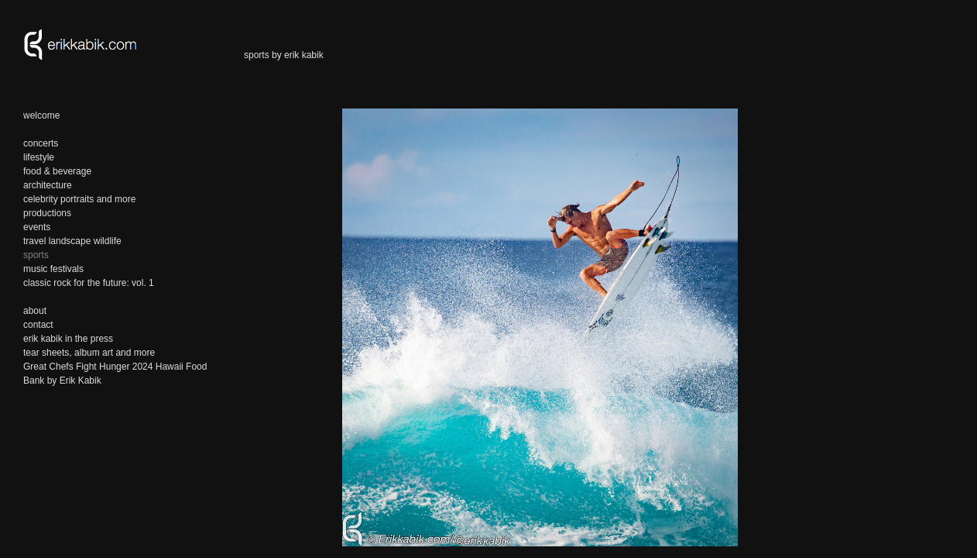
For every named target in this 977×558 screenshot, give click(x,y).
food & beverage (57, 171)
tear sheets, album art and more (89, 352)
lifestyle (38, 157)
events (36, 227)
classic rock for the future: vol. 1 (88, 282)
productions (47, 213)
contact (38, 324)
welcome (41, 115)
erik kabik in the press (68, 338)
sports (36, 255)
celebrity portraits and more (79, 199)
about (34, 310)
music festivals (53, 269)
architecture (47, 185)
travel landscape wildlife (72, 241)
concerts (40, 143)
